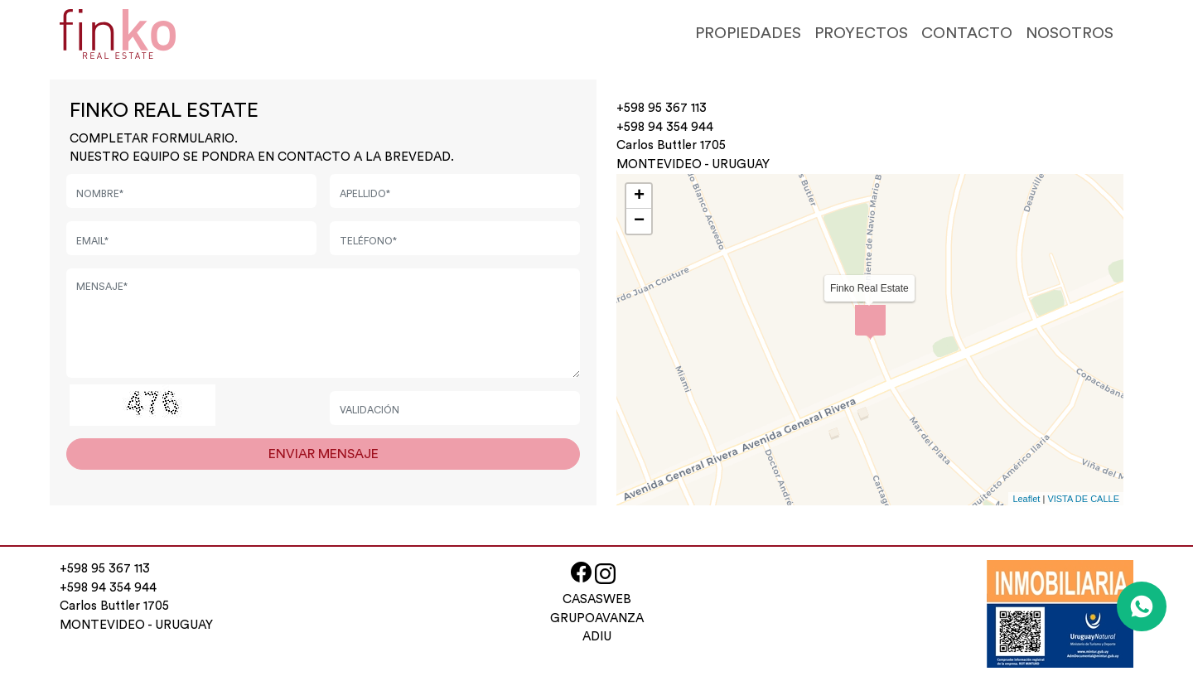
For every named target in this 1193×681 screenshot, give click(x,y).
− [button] (639, 221)
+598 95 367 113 (661, 108)
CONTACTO (966, 33)
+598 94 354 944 (664, 127)
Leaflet (1026, 499)
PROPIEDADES (748, 33)
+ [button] (639, 196)
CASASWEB (597, 599)
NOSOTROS (1069, 33)
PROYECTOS (861, 33)
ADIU (596, 636)
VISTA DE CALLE (1083, 499)
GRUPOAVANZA (597, 618)
